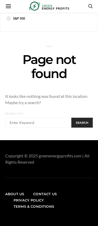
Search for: (14, 113)
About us (14, 194)
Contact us (45, 194)
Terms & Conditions (34, 206)
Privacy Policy (29, 200)
